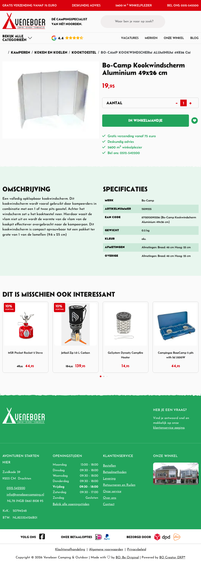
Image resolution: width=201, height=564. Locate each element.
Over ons (109, 498)
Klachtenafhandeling (70, 549)
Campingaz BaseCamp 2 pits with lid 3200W (175, 355)
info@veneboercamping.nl (25, 494)
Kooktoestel (84, 52)
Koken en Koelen (50, 52)
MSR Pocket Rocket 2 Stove (25, 352)
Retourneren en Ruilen (119, 485)
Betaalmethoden (115, 472)
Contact (108, 504)
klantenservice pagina (169, 427)
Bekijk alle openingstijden (71, 504)
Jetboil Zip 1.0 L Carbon (75, 352)
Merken (151, 38)
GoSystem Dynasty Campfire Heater (125, 355)
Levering (109, 478)
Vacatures (129, 38)
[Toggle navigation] (17, 38)
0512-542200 (16, 488)
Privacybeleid (136, 549)
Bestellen (109, 465)
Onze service (112, 491)
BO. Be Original (127, 557)
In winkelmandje (145, 120)
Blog (194, 38)
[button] (188, 21)
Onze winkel (174, 38)
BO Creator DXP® (172, 557)
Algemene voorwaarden (106, 549)
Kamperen (20, 52)
